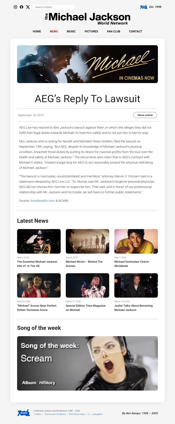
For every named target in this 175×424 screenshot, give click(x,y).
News (54, 31)
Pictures (91, 31)
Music (71, 31)
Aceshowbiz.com (43, 201)
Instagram (97, 414)
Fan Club (113, 31)
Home (37, 31)
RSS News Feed (76, 414)
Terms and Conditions (55, 414)
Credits (37, 414)
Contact (135, 31)
